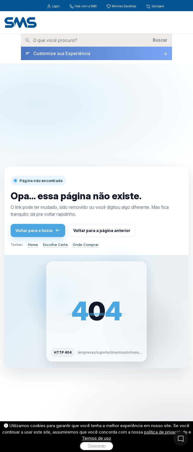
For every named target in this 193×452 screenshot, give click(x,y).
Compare (155, 6)
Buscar (160, 40)
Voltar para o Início (37, 230)
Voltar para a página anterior (101, 230)
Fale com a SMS (83, 6)
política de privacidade (165, 432)
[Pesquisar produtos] (91, 40)
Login (53, 6)
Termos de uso (96, 438)
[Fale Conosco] (180, 438)
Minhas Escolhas (121, 6)
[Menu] (184, 22)
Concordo (96, 446)
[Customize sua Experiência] (96, 53)
